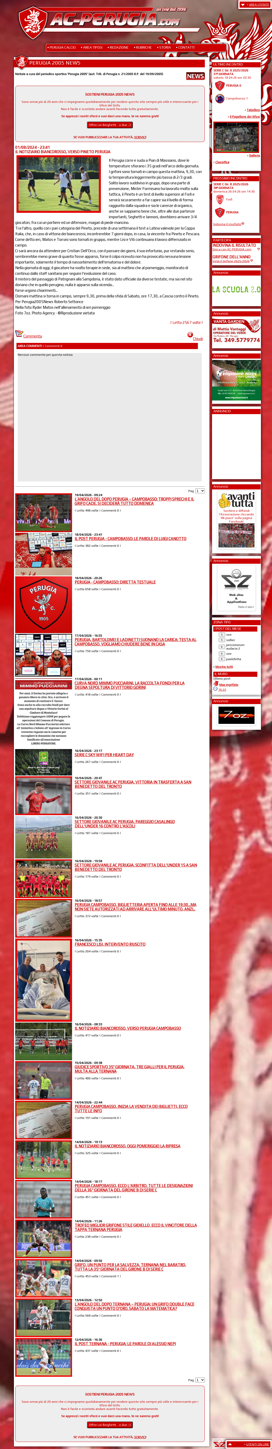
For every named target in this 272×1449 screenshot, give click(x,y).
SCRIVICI (140, 137)
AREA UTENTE (259, 4)
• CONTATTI (185, 47)
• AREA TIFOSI (91, 47)
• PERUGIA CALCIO (61, 47)
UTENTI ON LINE (257, 1444)
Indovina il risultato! (227, 224)
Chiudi (195, 338)
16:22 (222, 689)
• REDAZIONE (118, 47)
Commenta (28, 336)
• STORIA (164, 47)
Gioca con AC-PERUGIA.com (232, 249)
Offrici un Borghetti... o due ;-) (110, 125)
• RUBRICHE (143, 47)
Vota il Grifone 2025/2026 (231, 261)
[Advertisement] (228, 445)
